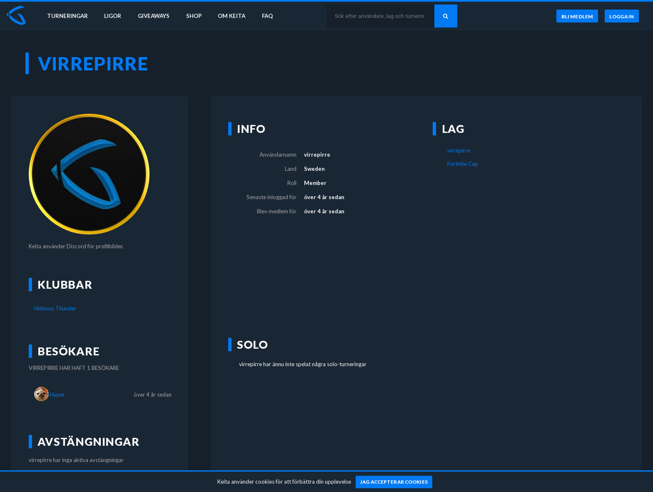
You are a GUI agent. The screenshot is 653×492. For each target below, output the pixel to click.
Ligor (112, 15)
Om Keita (231, 15)
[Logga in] (622, 16)
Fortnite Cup (462, 163)
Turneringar (67, 15)
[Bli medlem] (577, 16)
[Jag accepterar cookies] (394, 482)
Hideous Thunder (55, 308)
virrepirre (458, 150)
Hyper (57, 394)
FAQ (267, 15)
